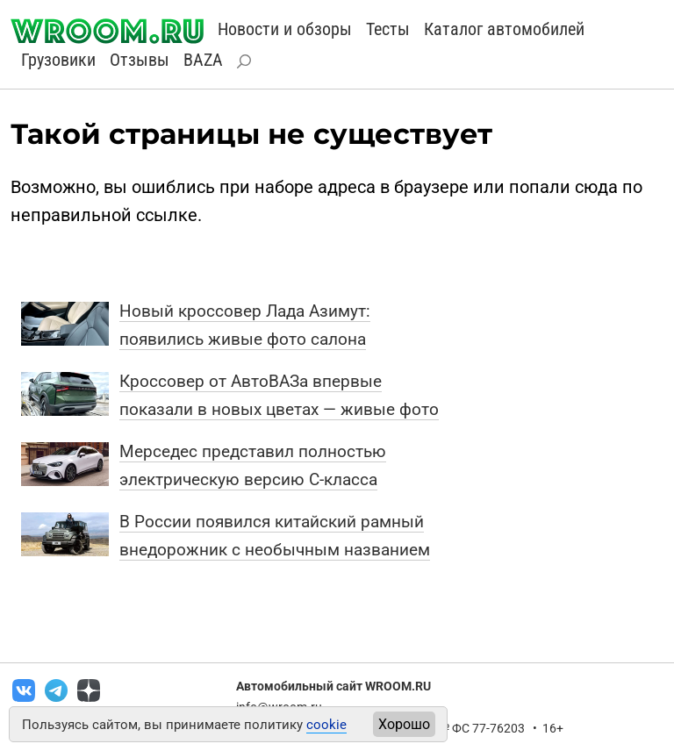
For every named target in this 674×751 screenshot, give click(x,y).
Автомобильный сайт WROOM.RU (333, 686)
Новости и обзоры (285, 28)
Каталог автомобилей (504, 28)
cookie (326, 725)
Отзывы (139, 59)
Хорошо (404, 724)
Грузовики (58, 59)
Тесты (388, 28)
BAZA (203, 59)
